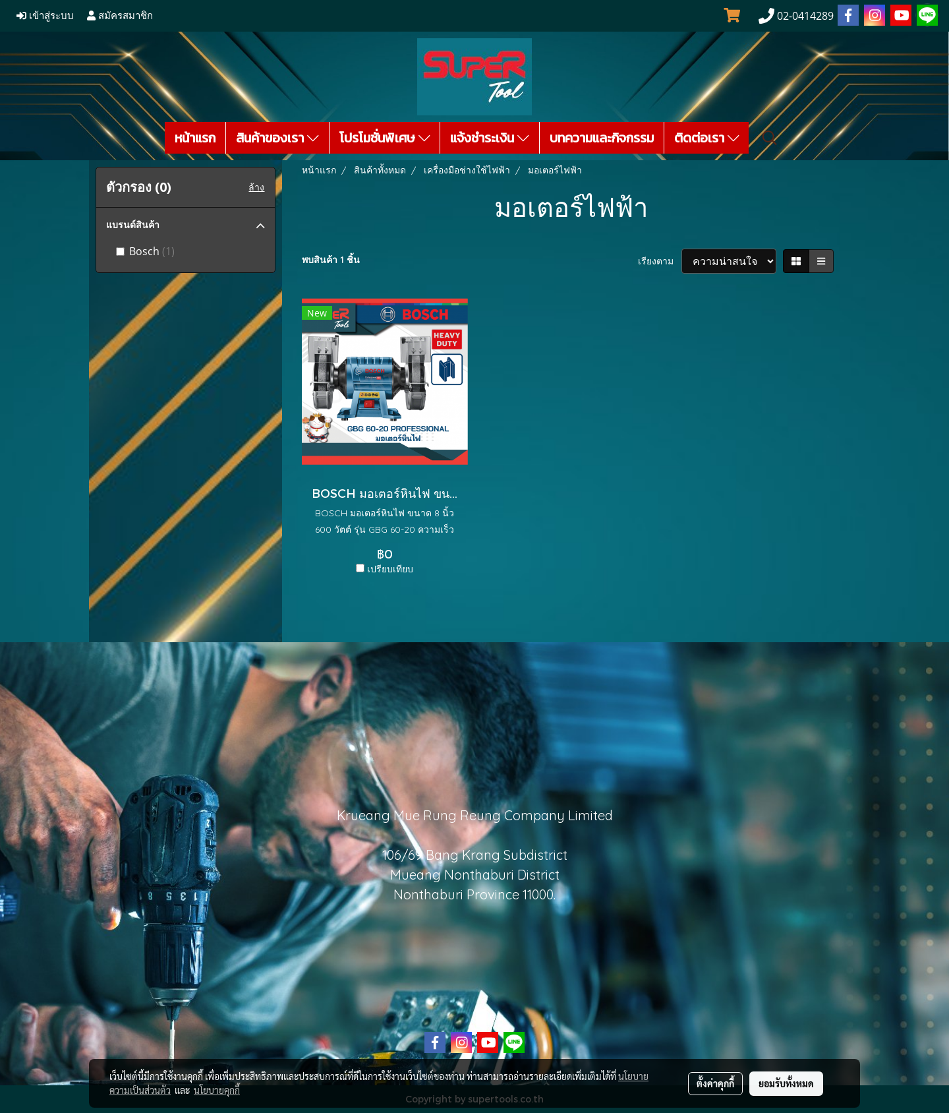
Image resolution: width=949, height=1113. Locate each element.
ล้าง (256, 187)
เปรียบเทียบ (390, 569)
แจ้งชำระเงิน (489, 138)
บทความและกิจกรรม (602, 138)
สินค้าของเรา (277, 138)
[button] (769, 137)
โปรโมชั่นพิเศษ (384, 138)
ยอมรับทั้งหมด (786, 1083)
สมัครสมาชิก (120, 16)
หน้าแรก (195, 138)
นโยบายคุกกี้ (217, 1090)
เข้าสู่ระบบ (45, 16)
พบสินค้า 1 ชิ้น (331, 260)
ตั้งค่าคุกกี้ (715, 1083)
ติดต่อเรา (706, 138)
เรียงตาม (659, 261)
